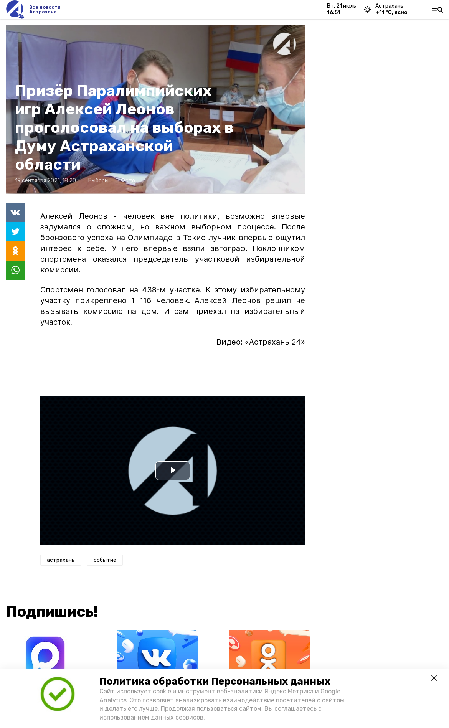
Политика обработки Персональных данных (214, 681)
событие (105, 560)
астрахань (60, 560)
